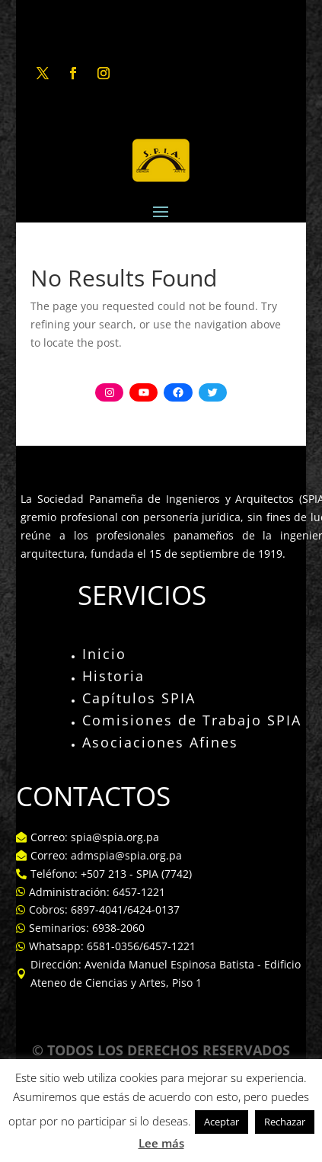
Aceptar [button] (221, 1121)
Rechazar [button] (284, 1121)
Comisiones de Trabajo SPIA (191, 720)
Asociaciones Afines (160, 742)
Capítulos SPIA (139, 698)
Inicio (104, 654)
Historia (113, 676)
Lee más (161, 1143)
